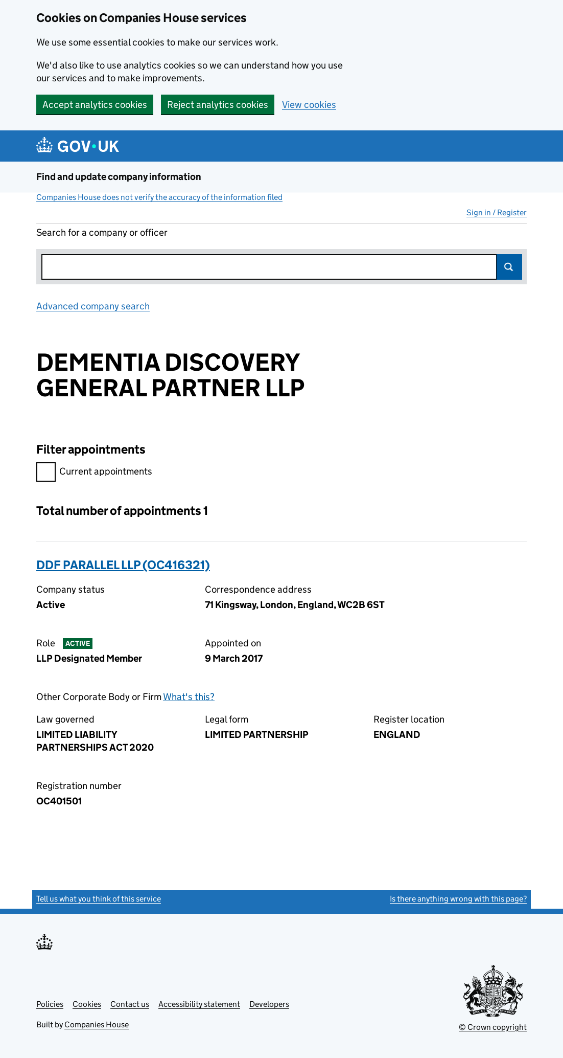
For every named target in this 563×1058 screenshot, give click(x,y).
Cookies (87, 1004)
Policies (49, 1004)
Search (509, 267)
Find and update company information (118, 177)
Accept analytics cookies (94, 104)
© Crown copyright (493, 1027)
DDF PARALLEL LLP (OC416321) (123, 564)
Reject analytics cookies (217, 104)
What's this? (189, 697)
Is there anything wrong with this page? (458, 899)
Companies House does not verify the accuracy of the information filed (159, 197)
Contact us (129, 1004)
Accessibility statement (199, 1004)
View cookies (309, 104)
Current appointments (94, 472)
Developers (269, 1004)
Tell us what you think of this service (98, 899)
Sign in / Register (496, 212)
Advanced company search (93, 306)
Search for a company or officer (102, 232)
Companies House (96, 1024)
